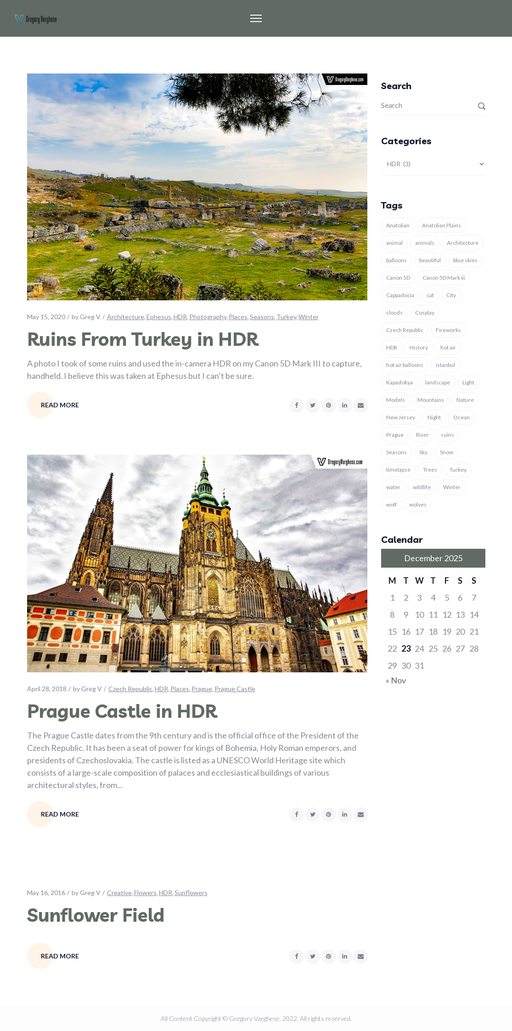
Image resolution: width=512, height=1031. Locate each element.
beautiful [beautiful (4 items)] (430, 260)
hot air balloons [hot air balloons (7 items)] (404, 364)
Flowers (145, 892)
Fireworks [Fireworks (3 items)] (448, 330)
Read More (60, 405)
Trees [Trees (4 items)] (430, 469)
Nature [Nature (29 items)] (465, 399)
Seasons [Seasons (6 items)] (396, 452)
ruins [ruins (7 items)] (447, 434)
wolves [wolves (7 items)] (418, 504)
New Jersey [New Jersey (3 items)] (400, 417)
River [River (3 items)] (422, 434)
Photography (207, 317)
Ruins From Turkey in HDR (142, 338)
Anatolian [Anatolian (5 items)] (398, 225)
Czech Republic (130, 689)
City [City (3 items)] (451, 295)
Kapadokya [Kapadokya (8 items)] (399, 382)
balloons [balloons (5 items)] (396, 260)
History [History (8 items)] (419, 347)
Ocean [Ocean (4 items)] (461, 417)
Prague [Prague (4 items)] (395, 434)
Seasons (262, 317)
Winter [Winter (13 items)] (452, 487)
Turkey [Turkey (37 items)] (458, 469)
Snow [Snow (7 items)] (446, 452)
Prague (201, 689)
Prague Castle (234, 689)
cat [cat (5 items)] (430, 295)
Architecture (125, 317)
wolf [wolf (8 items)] (391, 504)
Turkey (286, 317)
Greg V (90, 317)
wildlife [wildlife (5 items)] (422, 487)
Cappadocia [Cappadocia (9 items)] (400, 295)
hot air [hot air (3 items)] (448, 347)
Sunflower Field (95, 914)
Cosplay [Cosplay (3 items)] (424, 312)
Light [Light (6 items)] (468, 382)
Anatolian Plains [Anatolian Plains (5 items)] (441, 225)
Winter (308, 317)
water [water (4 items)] (393, 487)
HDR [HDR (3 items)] (391, 347)
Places (238, 317)
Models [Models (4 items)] (395, 399)
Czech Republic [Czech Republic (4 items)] (404, 330)
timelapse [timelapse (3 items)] (398, 469)
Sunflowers (191, 892)
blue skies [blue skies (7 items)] (465, 260)
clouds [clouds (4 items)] (394, 312)
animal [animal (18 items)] (394, 242)
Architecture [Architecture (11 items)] (462, 242)
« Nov (396, 680)
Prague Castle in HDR (122, 710)
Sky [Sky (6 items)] (423, 452)
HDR (180, 317)
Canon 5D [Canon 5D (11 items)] (398, 277)
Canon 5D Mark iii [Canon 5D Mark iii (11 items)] (443, 277)
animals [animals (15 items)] (424, 242)
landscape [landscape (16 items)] (437, 382)
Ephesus (158, 317)
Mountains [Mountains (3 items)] (430, 399)
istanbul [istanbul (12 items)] (445, 364)
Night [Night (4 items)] (434, 417)
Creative (119, 892)
